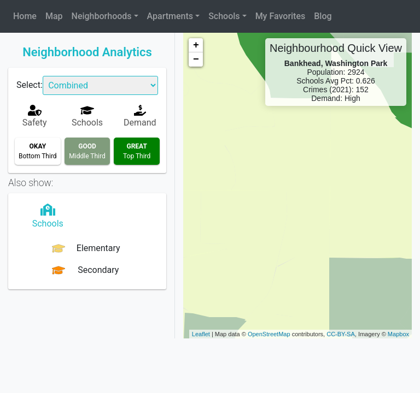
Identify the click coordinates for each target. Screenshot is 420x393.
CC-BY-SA (340, 334)
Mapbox (398, 334)
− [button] (196, 59)
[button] (105, 16)
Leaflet (201, 334)
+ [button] (196, 45)
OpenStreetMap (269, 334)
